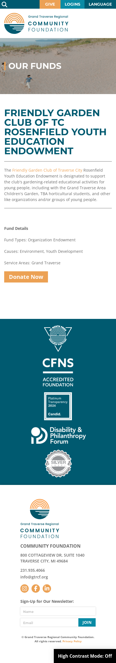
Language (100, 4)
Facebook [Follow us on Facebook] (36, 588)
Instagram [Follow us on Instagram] (24, 588)
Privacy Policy (72, 641)
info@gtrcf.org (34, 577)
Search (4, 4)
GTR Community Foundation (36, 23)
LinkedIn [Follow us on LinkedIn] (47, 588)
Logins (72, 4)
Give (50, 4)
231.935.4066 (32, 570)
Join (87, 622)
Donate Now (26, 277)
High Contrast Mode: (85, 656)
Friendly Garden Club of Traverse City (47, 170)
